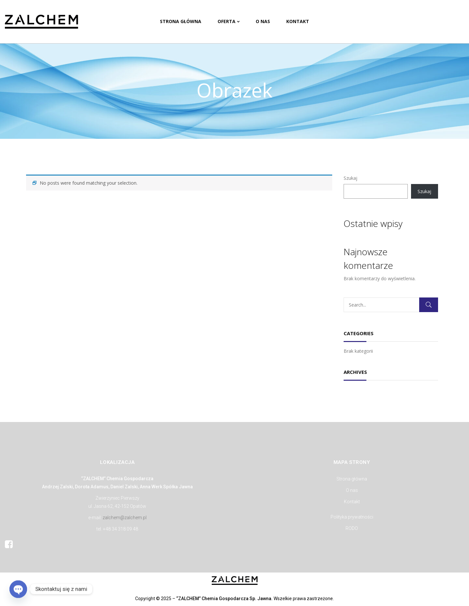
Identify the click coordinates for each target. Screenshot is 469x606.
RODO (352, 528)
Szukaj (350, 178)
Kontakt (352, 501)
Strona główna (351, 478)
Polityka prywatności (352, 517)
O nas (352, 490)
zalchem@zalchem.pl (125, 517)
